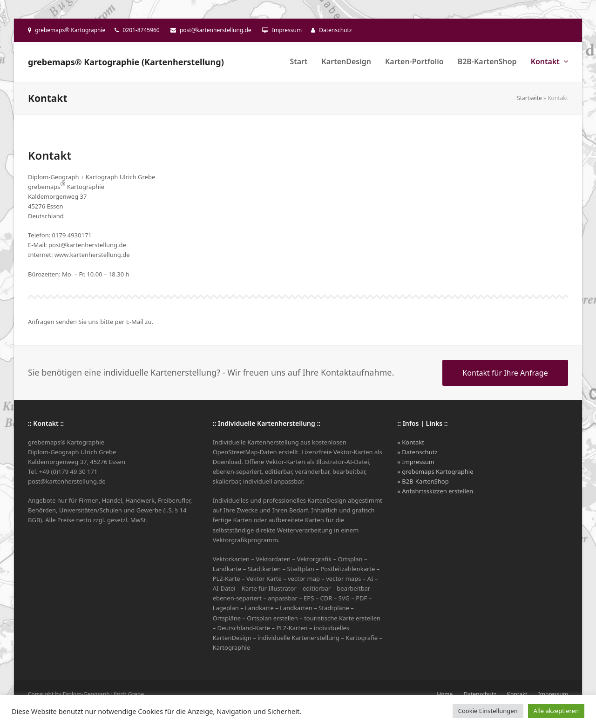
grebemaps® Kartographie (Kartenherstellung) (126, 61)
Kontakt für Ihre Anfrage (505, 373)
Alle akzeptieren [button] (556, 711)
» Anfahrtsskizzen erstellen (435, 491)
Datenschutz (335, 30)
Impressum (287, 30)
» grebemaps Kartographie (435, 471)
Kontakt (517, 694)
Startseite (529, 98)
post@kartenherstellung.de (215, 30)
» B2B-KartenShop (422, 481)
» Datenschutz (417, 452)
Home (445, 694)
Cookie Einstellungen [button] (488, 711)
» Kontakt (410, 442)
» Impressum (415, 462)
